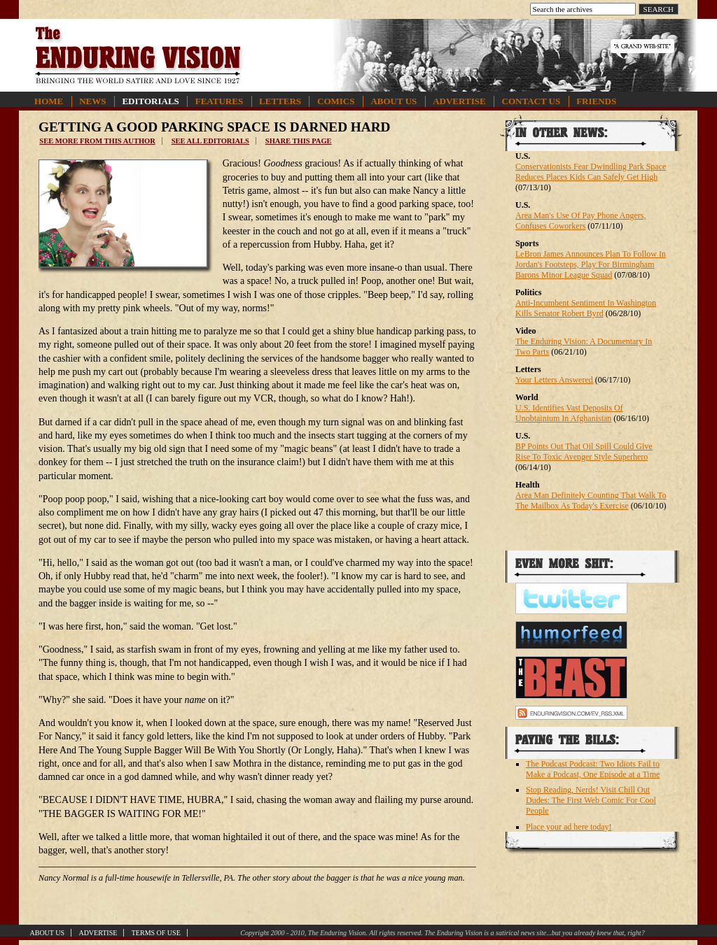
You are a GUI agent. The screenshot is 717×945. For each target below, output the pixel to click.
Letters (280, 101)
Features (219, 101)
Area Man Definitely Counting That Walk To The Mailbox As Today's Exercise (591, 500)
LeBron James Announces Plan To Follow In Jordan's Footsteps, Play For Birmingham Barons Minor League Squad (590, 264)
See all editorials (210, 141)
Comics (335, 101)
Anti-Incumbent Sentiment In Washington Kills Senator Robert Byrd (585, 308)
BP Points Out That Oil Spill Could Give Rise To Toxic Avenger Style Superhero (584, 451)
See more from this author (97, 141)
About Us (393, 101)
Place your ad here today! (569, 827)
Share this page (298, 141)
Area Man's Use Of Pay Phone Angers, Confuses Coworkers (580, 221)
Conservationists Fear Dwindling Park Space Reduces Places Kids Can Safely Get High (590, 172)
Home (48, 101)
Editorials (150, 101)
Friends (596, 101)
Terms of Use (156, 933)
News (92, 101)
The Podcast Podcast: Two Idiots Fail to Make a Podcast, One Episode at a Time (593, 769)
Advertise (459, 101)
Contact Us (531, 101)
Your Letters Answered (554, 380)
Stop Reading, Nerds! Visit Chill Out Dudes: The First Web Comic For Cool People (591, 800)
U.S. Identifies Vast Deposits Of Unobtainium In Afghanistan (569, 413)
